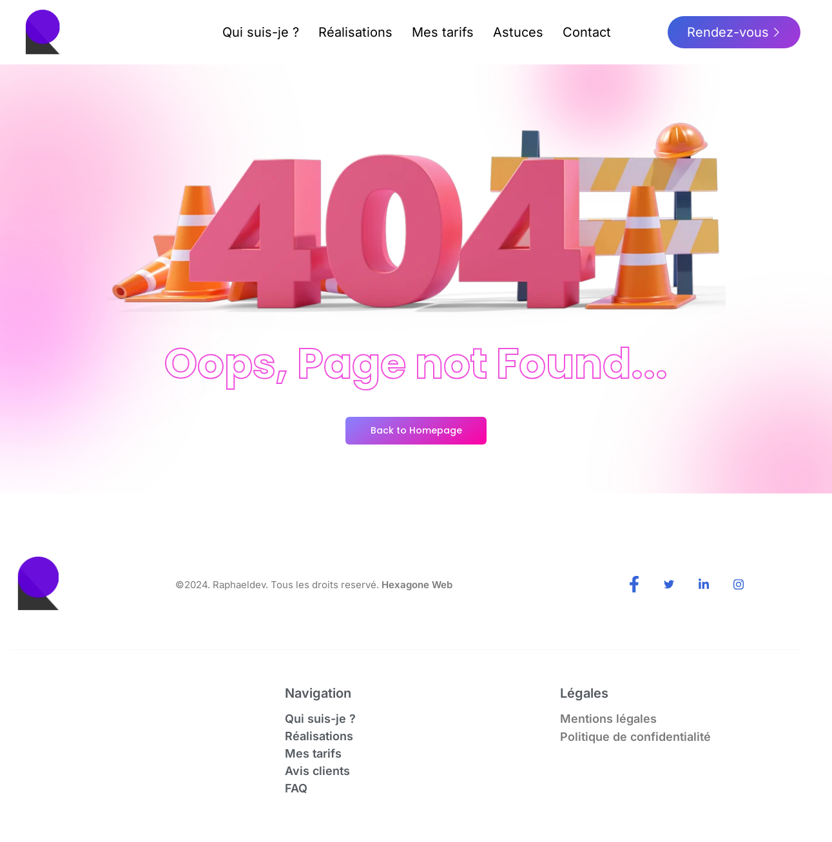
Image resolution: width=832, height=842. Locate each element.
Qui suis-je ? (260, 32)
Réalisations (355, 32)
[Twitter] (669, 585)
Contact (587, 32)
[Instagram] (738, 585)
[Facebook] (634, 585)
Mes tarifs (443, 32)
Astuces (518, 32)
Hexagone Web (417, 585)
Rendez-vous (734, 32)
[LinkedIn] (704, 585)
